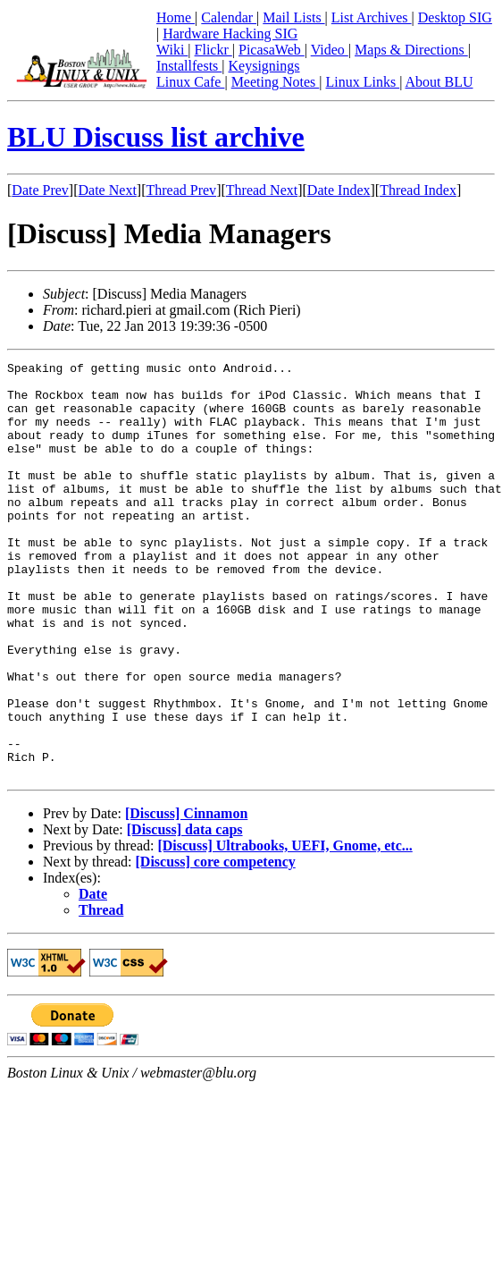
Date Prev (40, 190)
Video (329, 49)
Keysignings (264, 65)
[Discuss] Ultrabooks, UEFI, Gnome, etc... (284, 928)
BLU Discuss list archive (156, 137)
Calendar (228, 17)
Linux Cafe (190, 81)
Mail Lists (293, 17)
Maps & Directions (411, 49)
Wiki (172, 49)
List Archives (371, 17)
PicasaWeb (271, 49)
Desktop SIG (455, 17)
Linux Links (362, 81)
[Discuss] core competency (216, 944)
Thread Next (261, 190)
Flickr (213, 49)
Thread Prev (181, 190)
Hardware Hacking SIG (230, 33)
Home (175, 17)
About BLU (439, 81)
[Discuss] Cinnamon (186, 896)
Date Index (339, 190)
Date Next (108, 190)
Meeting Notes (275, 81)
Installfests (189, 65)
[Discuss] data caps (185, 912)
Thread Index (418, 190)
